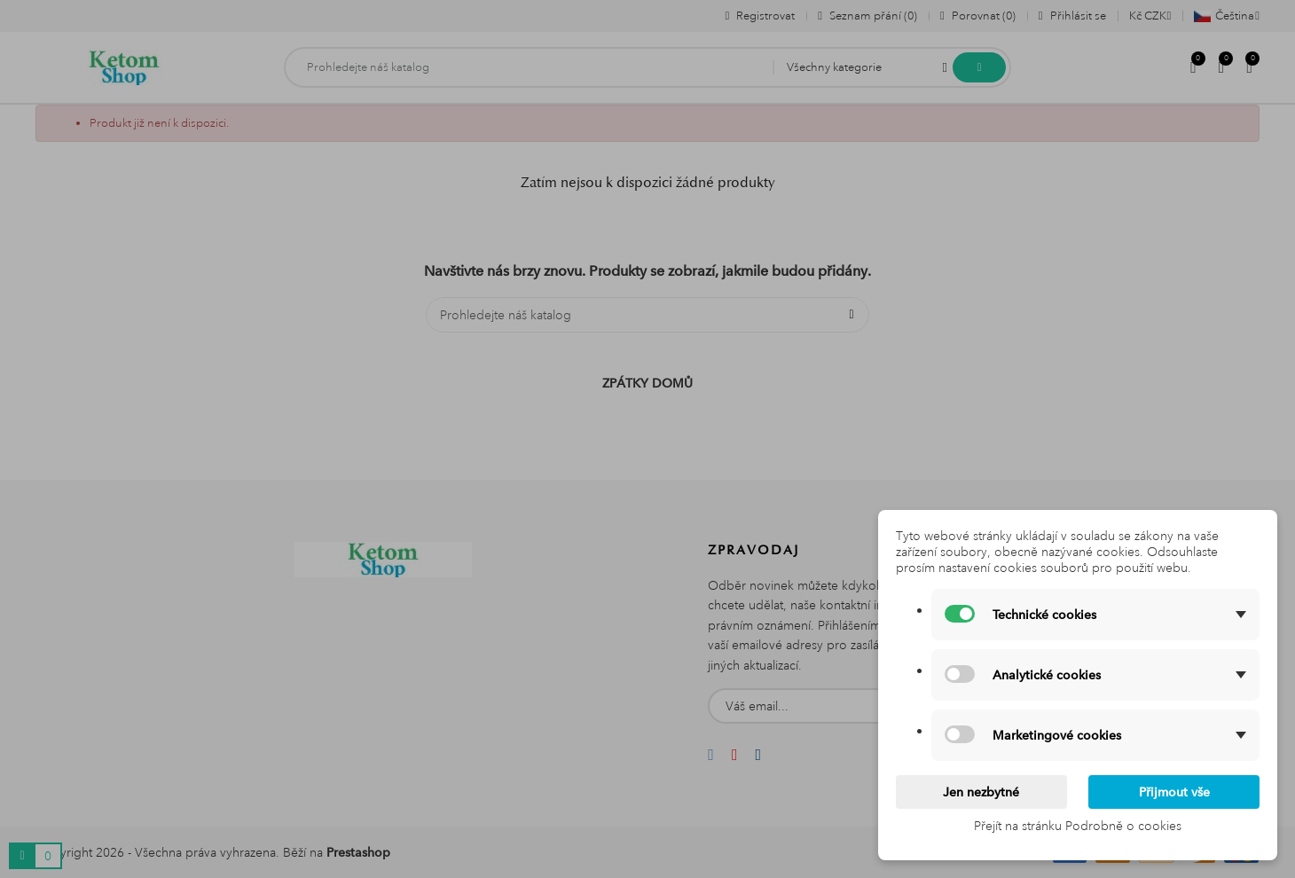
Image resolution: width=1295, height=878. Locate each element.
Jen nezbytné (981, 792)
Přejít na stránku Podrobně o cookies (1077, 826)
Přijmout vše (1174, 792)
